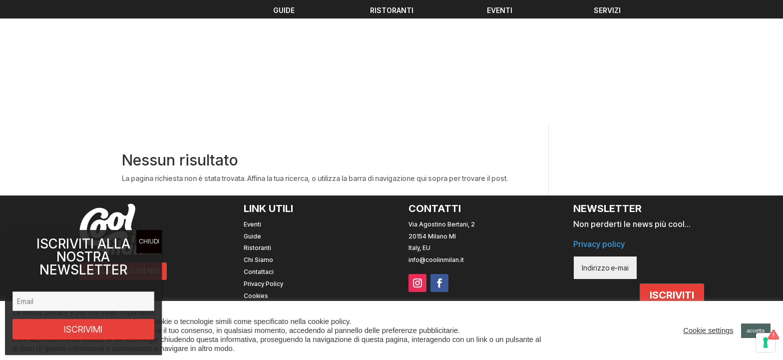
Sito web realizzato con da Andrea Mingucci (582, 204)
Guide (252, 125)
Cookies (256, 184)
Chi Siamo (258, 149)
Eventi (252, 114)
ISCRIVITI (672, 184)
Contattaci (259, 161)
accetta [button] (756, 331)
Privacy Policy (263, 173)
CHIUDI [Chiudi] (149, 241)
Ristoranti (257, 137)
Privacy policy (599, 133)
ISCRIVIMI (83, 329)
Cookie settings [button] (708, 330)
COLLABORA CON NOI (123, 160)
